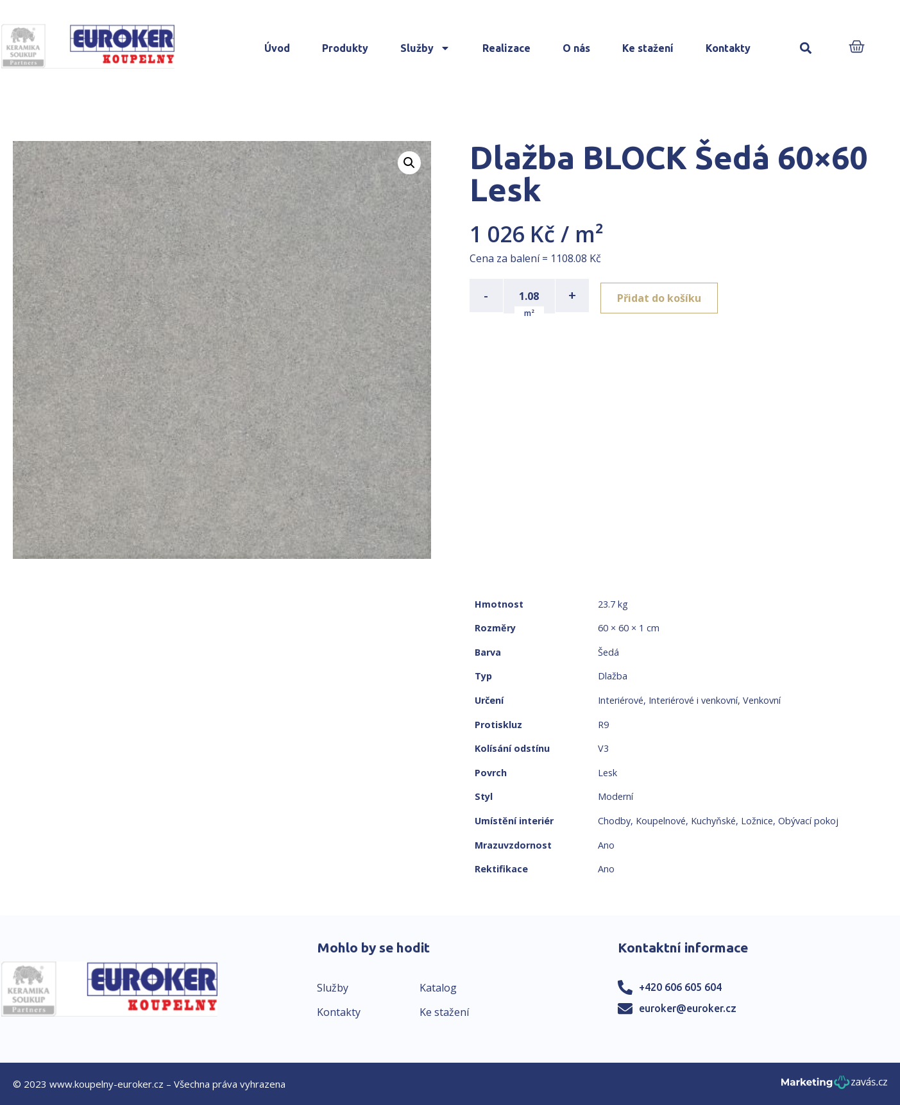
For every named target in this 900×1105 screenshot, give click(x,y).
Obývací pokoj (808, 821)
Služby (425, 48)
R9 (603, 725)
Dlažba (612, 676)
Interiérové (620, 700)
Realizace (506, 48)
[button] (806, 48)
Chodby (614, 821)
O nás (576, 48)
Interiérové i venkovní (693, 700)
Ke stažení (648, 48)
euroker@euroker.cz (687, 1008)
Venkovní (762, 700)
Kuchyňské (713, 821)
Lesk (607, 773)
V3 (603, 748)
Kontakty (728, 48)
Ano (606, 845)
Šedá (608, 652)
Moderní (615, 796)
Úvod (277, 48)
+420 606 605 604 (680, 987)
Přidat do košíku (663, 295)
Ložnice (757, 821)
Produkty (345, 48)
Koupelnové (661, 821)
